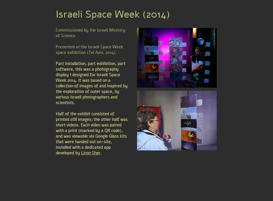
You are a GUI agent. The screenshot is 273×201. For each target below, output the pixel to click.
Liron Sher (90, 153)
